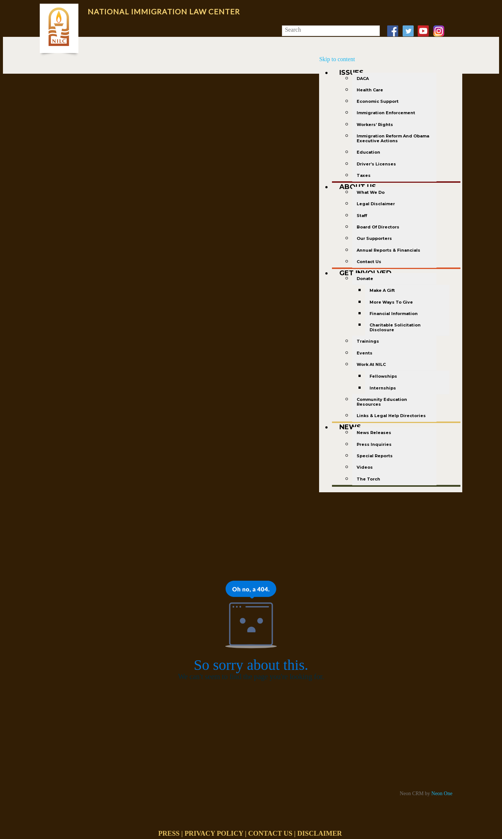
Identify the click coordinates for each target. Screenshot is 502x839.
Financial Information (394, 313)
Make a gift (382, 290)
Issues (351, 73)
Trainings (368, 341)
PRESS (169, 833)
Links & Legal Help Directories (391, 415)
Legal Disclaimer (376, 203)
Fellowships (383, 376)
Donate (365, 278)
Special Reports (375, 455)
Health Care (370, 89)
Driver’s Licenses (376, 164)
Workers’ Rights (375, 124)
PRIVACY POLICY (213, 833)
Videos (365, 467)
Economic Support (378, 101)
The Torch (368, 479)
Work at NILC (371, 364)
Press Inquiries (374, 444)
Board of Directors (378, 227)
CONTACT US (270, 833)
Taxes (364, 175)
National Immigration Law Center (164, 11)
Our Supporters (374, 238)
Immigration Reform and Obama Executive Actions (393, 138)
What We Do (371, 192)
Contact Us (369, 261)
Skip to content (337, 59)
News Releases (374, 432)
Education (368, 152)
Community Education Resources (382, 402)
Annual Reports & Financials (388, 250)
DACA (363, 78)
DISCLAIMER (319, 833)
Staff (362, 215)
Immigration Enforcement (386, 112)
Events (364, 353)
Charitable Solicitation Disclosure (395, 327)
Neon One (441, 793)
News (350, 427)
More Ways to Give (391, 302)
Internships (383, 388)
